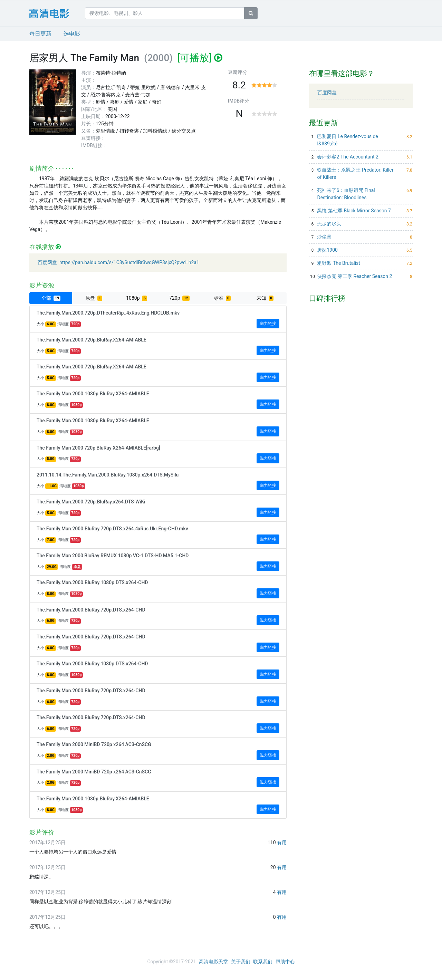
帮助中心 (285, 961)
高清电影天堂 (213, 961)
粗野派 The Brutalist (338, 263)
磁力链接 (269, 323)
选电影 (72, 33)
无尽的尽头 (329, 224)
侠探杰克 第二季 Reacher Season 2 (354, 276)
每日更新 (40, 33)
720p (179, 298)
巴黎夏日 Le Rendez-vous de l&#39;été (347, 140)
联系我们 (262, 961)
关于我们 (240, 961)
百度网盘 (327, 92)
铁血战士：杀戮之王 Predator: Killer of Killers (355, 173)
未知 (265, 298)
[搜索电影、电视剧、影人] (164, 13)
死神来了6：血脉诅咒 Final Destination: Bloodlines (346, 193)
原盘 (93, 298)
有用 (282, 842)
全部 (50, 298)
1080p (136, 298)
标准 (222, 298)
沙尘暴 (324, 237)
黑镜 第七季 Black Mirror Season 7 (354, 210)
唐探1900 (327, 250)
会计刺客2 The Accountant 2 (347, 157)
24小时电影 (54, 13)
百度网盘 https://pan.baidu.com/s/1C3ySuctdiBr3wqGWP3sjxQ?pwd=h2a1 (118, 262)
